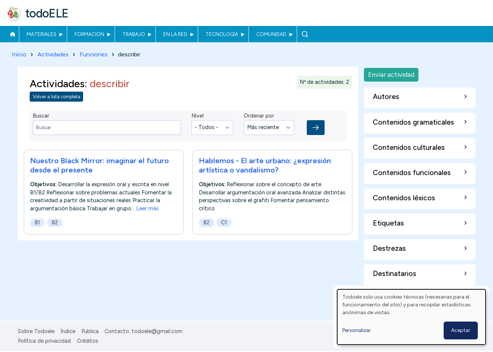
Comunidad (271, 34)
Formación (89, 34)
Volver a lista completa (56, 97)
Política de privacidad (44, 341)
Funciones (94, 54)
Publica (90, 331)
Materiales (41, 34)
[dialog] (411, 317)
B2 (55, 222)
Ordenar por (259, 116)
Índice (67, 331)
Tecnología (222, 34)
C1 (224, 222)
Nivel (197, 116)
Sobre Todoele (36, 331)
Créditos (87, 341)
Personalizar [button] (356, 330)
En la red (175, 34)
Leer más (147, 208)
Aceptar (460, 330)
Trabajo (133, 34)
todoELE (47, 13)
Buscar (304, 34)
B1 (37, 222)
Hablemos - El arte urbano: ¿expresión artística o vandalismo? (265, 165)
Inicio (12, 34)
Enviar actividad (391, 74)
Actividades (53, 54)
